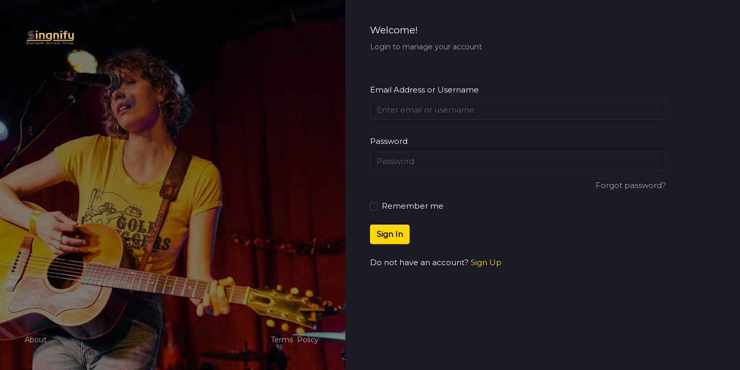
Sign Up (486, 262)
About (36, 339)
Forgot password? (631, 185)
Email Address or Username (424, 90)
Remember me (406, 205)
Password (389, 141)
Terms (282, 339)
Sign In (390, 234)
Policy (308, 339)
